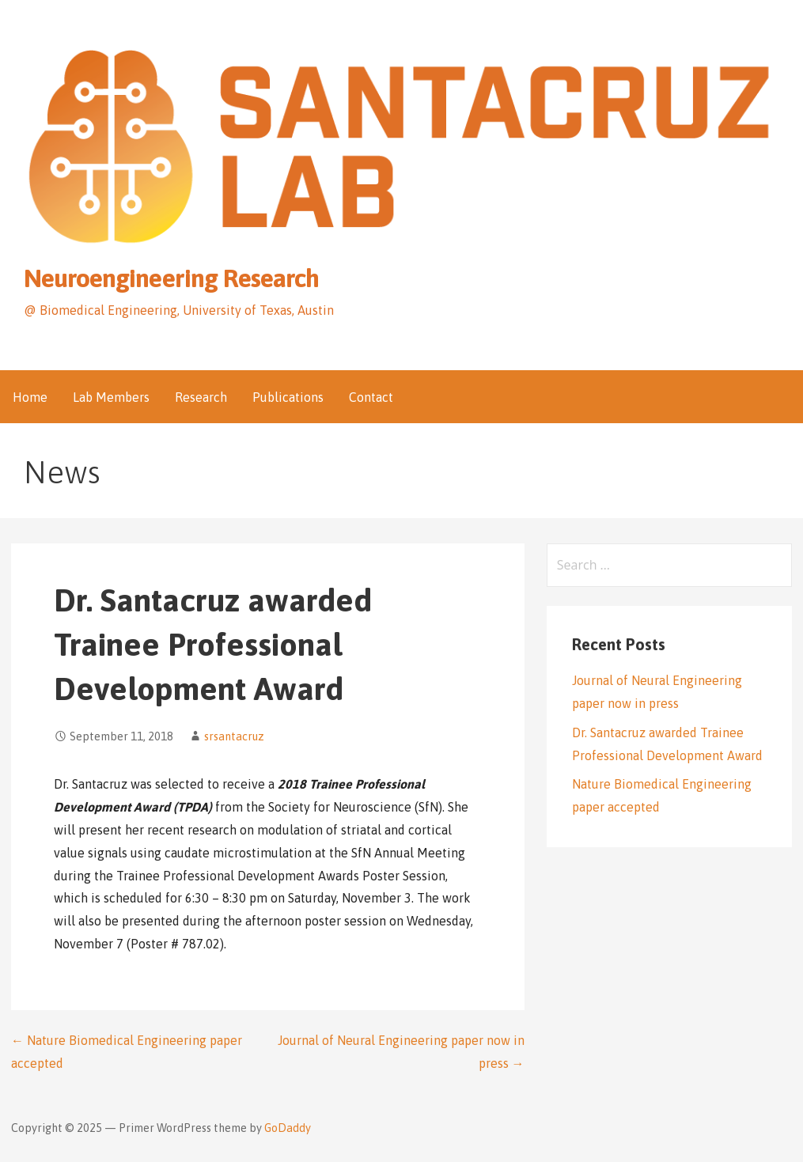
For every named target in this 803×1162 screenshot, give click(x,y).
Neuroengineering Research (171, 278)
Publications (288, 397)
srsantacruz (234, 736)
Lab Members (111, 397)
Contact (371, 397)
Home (30, 397)
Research (201, 397)
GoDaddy (287, 1128)
